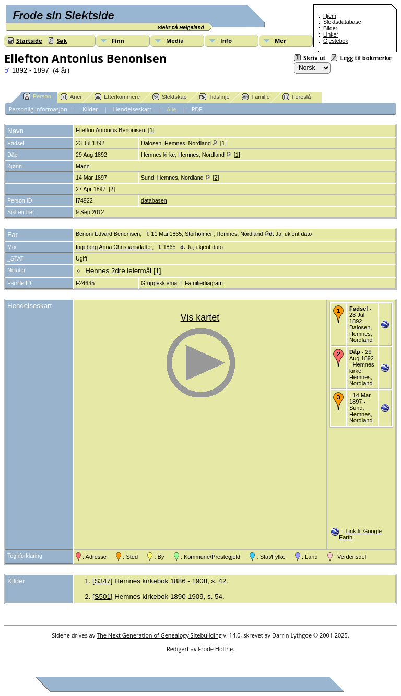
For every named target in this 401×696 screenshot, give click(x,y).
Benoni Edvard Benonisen (108, 234)
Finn (118, 40)
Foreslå (296, 97)
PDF (197, 109)
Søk (62, 40)
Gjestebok (335, 41)
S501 (103, 596)
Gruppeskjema (159, 283)
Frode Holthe (215, 649)
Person (37, 96)
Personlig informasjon (38, 109)
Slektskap (169, 97)
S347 (103, 581)
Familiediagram (204, 283)
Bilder (330, 28)
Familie (255, 97)
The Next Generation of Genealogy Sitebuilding (159, 635)
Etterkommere (117, 97)
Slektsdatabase (342, 22)
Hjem (329, 16)
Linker (330, 34)
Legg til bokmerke (366, 58)
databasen (154, 200)
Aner (71, 97)
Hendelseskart (132, 109)
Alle (171, 109)
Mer (280, 40)
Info (226, 40)
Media (175, 40)
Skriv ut (314, 58)
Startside (29, 40)
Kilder (90, 109)
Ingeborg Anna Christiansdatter (114, 247)
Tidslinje (214, 97)
